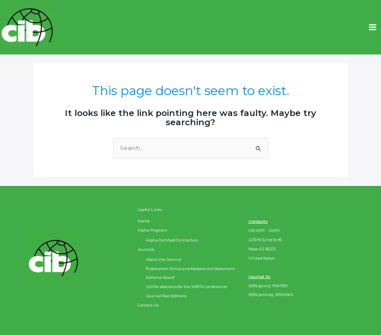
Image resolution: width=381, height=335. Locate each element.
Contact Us (148, 305)
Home (144, 221)
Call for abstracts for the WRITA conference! (187, 286)
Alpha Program (152, 230)
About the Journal (164, 259)
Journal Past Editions (166, 296)
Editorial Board (160, 277)
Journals (146, 249)
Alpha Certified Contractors (172, 240)
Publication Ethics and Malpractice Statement (190, 268)
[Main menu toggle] (372, 27)
